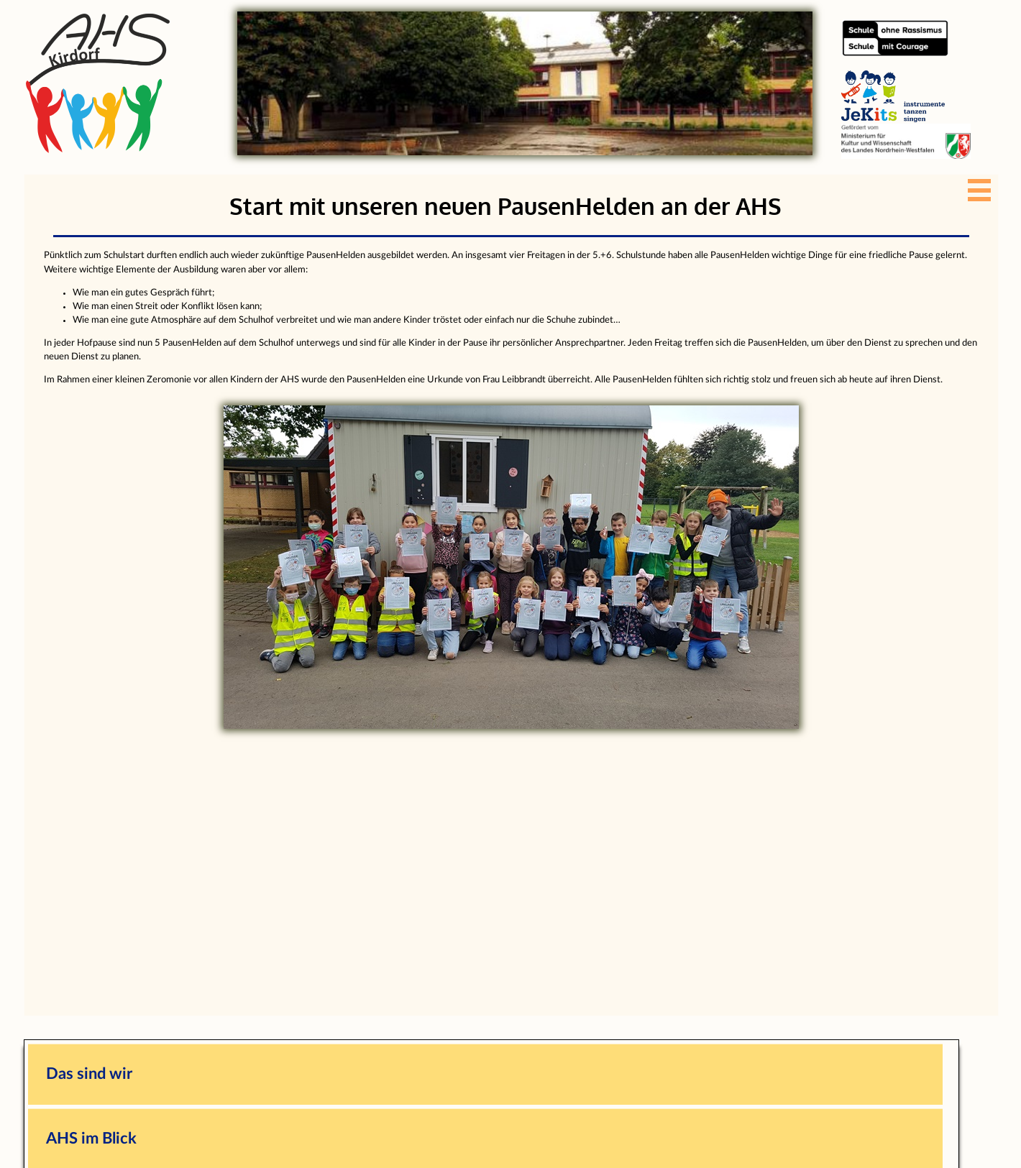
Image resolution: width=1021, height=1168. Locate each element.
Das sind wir (89, 1074)
